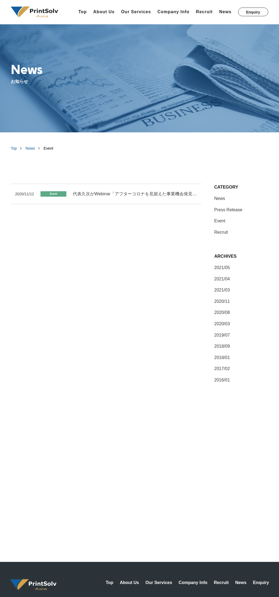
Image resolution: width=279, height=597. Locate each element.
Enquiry (253, 12)
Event (219, 221)
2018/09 (222, 346)
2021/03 (222, 290)
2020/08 (222, 312)
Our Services (136, 11)
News (225, 11)
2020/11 (222, 301)
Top (82, 11)
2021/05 (222, 267)
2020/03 (222, 323)
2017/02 (222, 368)
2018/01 (222, 357)
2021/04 (222, 279)
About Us (104, 11)
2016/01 (222, 380)
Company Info (173, 11)
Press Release (228, 209)
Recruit (204, 11)
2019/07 (222, 335)
